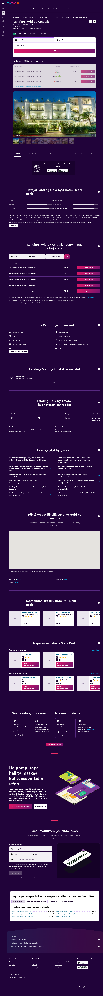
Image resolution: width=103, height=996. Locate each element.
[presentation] (64, 171)
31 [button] (39, 76)
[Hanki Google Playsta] (52, 171)
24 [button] (39, 71)
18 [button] (43, 67)
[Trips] (3, 26)
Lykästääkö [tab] (54, 901)
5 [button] (48, 58)
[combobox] (32, 849)
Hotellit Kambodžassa (41, 17)
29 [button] (30, 76)
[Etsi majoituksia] (3, 13)
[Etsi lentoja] (3, 9)
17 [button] (39, 67)
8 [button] (29, 62)
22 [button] (30, 71)
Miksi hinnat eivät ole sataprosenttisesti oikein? (55, 946)
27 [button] (21, 76)
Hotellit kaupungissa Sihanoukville (22, 914)
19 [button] (48, 67)
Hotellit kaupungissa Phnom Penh (22, 911)
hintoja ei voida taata (57, 934)
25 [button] (44, 71)
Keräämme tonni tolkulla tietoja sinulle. (55, 943)
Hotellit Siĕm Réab (54, 17)
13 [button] (20, 67)
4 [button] (43, 58)
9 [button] (34, 62)
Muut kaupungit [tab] (18, 901)
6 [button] (20, 62)
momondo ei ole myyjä (55, 939)
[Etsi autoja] (3, 17)
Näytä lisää (95, 650)
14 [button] (25, 67)
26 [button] (48, 71)
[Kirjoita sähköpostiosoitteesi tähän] (32, 859)
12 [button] (48, 62)
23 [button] (34, 71)
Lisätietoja (91, 297)
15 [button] (30, 67)
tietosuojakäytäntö (41, 877)
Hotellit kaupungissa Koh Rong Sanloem (67, 914)
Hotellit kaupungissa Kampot (64, 911)
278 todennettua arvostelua (36, 33)
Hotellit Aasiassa (29, 17)
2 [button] (34, 58)
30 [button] (34, 76)
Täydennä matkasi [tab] (67, 901)
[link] (30, 664)
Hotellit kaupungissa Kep (62, 916)
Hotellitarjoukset (18, 17)
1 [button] (77, 58)
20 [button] (21, 71)
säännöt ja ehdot (30, 877)
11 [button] (43, 62)
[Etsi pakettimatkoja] (3, 21)
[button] (3, 3)
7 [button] (25, 62)
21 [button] (25, 71)
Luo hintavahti (90, 729)
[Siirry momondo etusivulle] (13, 3)
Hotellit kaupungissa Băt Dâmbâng (22, 916)
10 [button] (39, 62)
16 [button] (34, 67)
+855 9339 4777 (19, 31)
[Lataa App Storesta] (64, 171)
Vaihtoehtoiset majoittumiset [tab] (37, 901)
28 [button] (25, 76)
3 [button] (39, 58)
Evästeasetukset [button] (14, 306)
